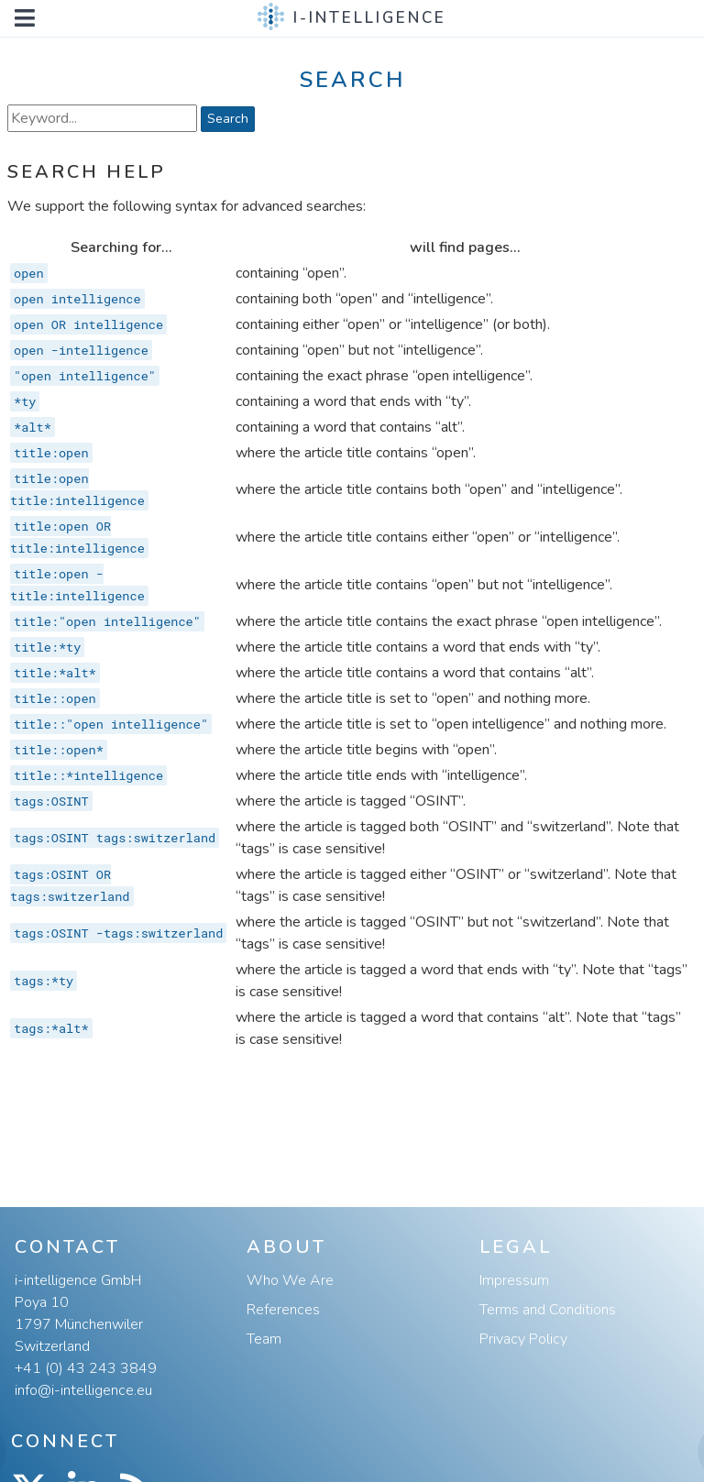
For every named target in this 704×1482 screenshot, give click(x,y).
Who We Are (290, 1280)
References (283, 1310)
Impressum (514, 1280)
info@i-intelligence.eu (83, 1390)
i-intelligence (369, 17)
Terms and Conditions (547, 1310)
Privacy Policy (523, 1339)
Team (264, 1339)
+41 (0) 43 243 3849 (86, 1368)
